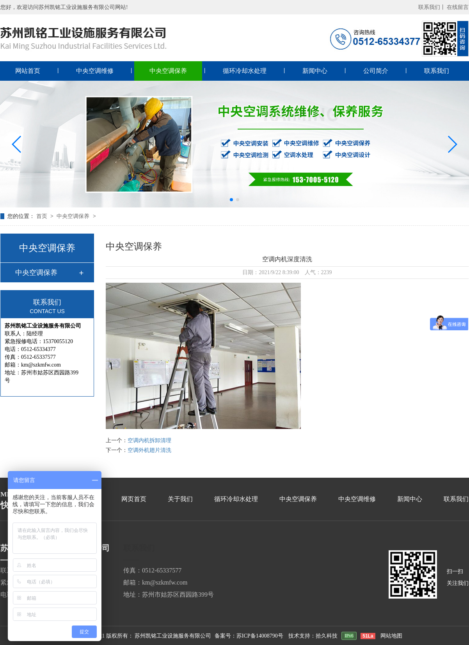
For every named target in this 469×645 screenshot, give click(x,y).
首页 (42, 216)
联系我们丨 (432, 7)
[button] (17, 144)
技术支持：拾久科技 (313, 636)
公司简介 (375, 70)
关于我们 (180, 499)
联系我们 (436, 70)
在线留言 (458, 7)
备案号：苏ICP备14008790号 (249, 636)
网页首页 (133, 499)
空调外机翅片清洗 (149, 450)
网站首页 (27, 70)
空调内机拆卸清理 (149, 440)
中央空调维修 (95, 70)
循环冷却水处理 (244, 70)
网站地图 (391, 636)
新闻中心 (314, 70)
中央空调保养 (168, 70)
